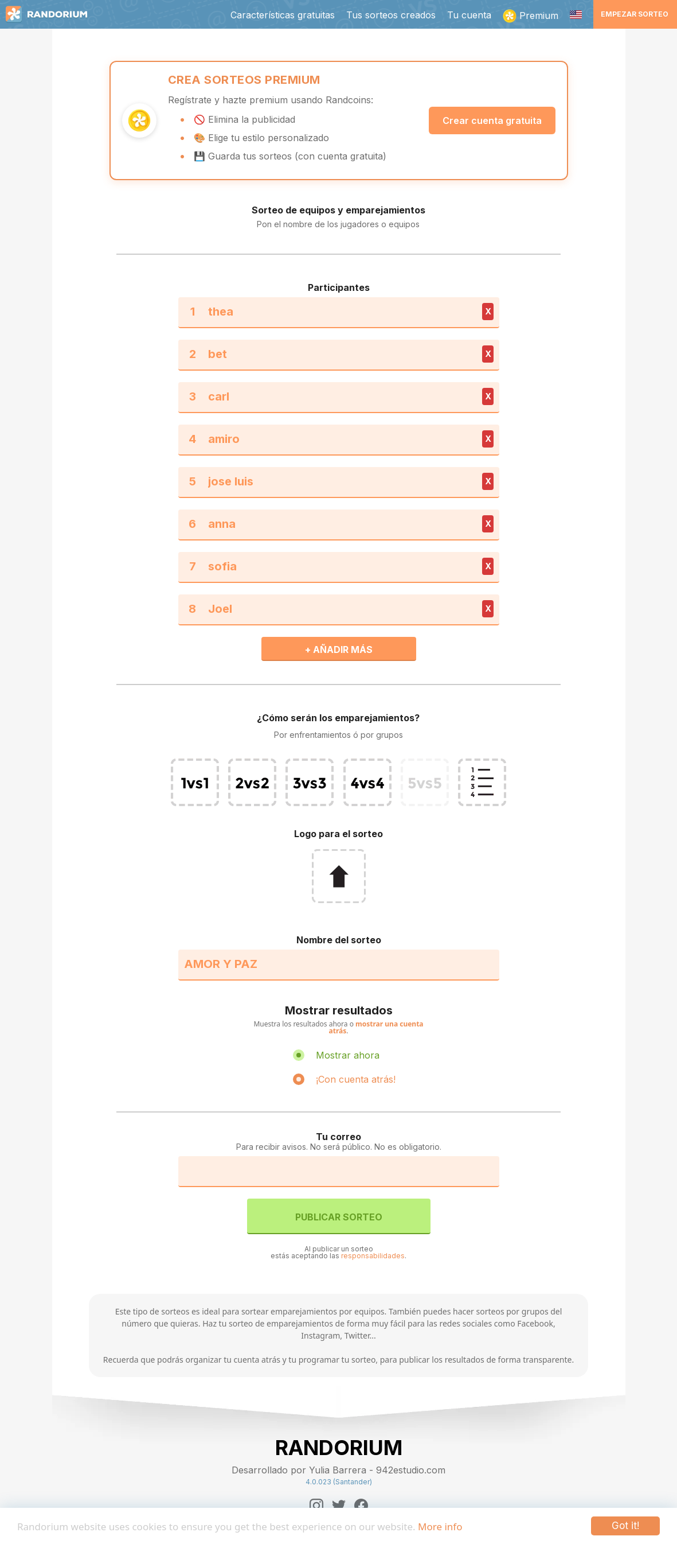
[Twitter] (339, 1505)
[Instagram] (316, 1505)
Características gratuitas (282, 15)
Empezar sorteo (634, 14)
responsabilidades (373, 1255)
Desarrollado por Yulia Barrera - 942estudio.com (338, 1470)
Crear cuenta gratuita (492, 120)
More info (440, 1526)
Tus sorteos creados (391, 15)
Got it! (625, 1525)
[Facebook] (361, 1505)
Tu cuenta (469, 15)
